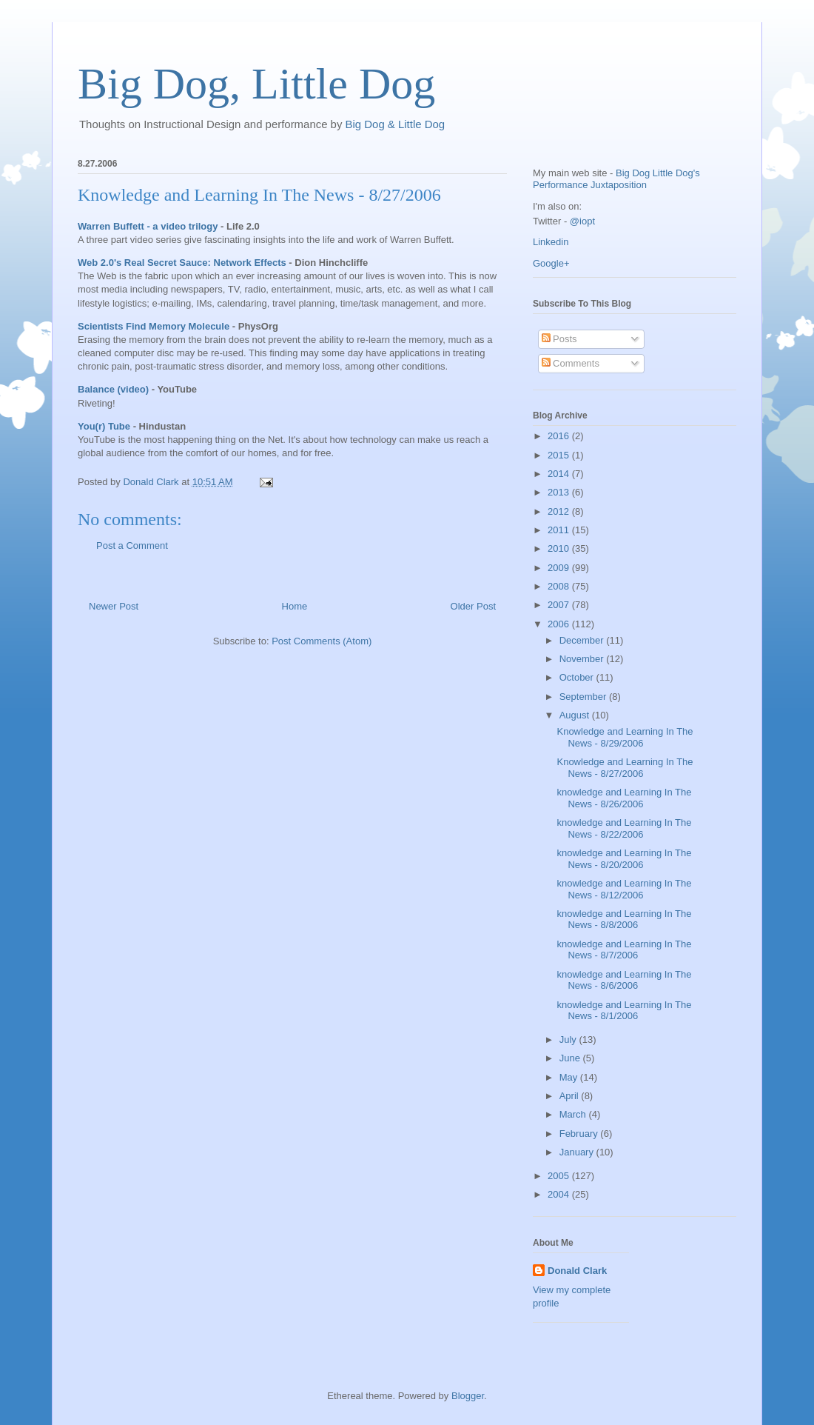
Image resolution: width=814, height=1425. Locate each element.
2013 (560, 492)
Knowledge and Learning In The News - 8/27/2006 (259, 194)
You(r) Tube (104, 426)
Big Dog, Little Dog (256, 83)
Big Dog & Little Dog (395, 124)
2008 (560, 586)
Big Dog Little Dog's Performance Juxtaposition (616, 178)
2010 (560, 548)
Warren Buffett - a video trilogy (148, 226)
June (571, 1058)
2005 (560, 1175)
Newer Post (113, 606)
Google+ (551, 263)
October (577, 677)
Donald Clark (577, 1270)
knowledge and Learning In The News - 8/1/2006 (623, 1010)
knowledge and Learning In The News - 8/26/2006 (623, 798)
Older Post (473, 606)
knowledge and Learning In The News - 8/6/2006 (623, 980)
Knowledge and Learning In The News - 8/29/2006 (624, 737)
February (580, 1133)
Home (295, 606)
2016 (560, 435)
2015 (560, 455)
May (569, 1077)
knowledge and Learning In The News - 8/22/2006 (623, 828)
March (574, 1114)
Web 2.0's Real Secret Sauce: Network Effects (182, 262)
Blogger (467, 1395)
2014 (560, 473)
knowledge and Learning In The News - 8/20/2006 (623, 858)
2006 (560, 624)
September (584, 696)
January (577, 1152)
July (569, 1039)
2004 (560, 1194)
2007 (560, 604)
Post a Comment (132, 545)
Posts (559, 338)
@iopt (582, 221)
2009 (560, 567)
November (583, 658)
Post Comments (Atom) (321, 641)
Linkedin (550, 241)
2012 (560, 511)
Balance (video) (113, 389)
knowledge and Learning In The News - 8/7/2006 (623, 949)
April (570, 1095)
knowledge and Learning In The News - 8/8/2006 (623, 919)
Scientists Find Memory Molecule (153, 326)
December (583, 640)
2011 (560, 529)
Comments (570, 363)
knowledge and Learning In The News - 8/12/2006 (623, 889)
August (575, 715)
